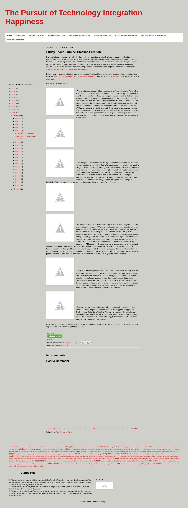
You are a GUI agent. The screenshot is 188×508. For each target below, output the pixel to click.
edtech (170, 449)
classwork (172, 447)
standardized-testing (64, 461)
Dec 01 (18, 185)
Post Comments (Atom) (64, 432)
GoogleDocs (34, 454)
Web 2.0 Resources (15, 40)
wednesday (158, 464)
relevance (84, 458)
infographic (99, 454)
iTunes (132, 454)
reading (67, 458)
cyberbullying (98, 449)
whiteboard (175, 464)
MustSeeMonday (78, 456)
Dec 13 (18, 154)
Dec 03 (18, 179)
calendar (141, 447)
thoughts (163, 461)
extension (66, 451)
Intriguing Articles (36, 35)
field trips (91, 451)
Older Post (134, 428)
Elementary (43, 451)
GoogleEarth (42, 454)
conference (51, 449)
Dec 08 (18, 170)
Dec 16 (18, 145)
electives (37, 451)
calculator (136, 447)
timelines (59, 345)
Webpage (144, 464)
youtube (41, 466)
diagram (104, 449)
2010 (14, 110)
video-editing (87, 464)
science (116, 458)
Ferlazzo (85, 451)
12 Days (22, 447)
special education (52, 461)
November (17, 189)
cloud (177, 447)
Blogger (103, 502)
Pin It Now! (50, 333)
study (102, 461)
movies (58, 456)
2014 (14, 98)
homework (83, 454)
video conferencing (68, 464)
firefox (119, 451)
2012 (14, 104)
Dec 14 (18, 151)
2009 (14, 113)
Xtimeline (49, 69)
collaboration (23, 449)
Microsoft (23, 456)
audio (85, 447)
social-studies (40, 461)
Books (116, 447)
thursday (170, 461)
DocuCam (143, 449)
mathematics (14, 456)
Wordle (31, 466)
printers (23, 458)
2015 (14, 94)
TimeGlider (72, 69)
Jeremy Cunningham (87, 76)
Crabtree (74, 449)
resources (102, 459)
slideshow (155, 458)
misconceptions (38, 456)
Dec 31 (18, 118)
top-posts (41, 464)
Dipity (56, 69)
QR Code (58, 458)
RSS (111, 458)
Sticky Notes (78, 461)
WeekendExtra (166, 464)
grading (56, 454)
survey (107, 461)
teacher (117, 461)
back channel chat (93, 447)
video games (79, 464)
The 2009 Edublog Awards (24, 133)
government (50, 454)
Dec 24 (18, 124)
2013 (14, 101)
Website (150, 464)
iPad (118, 454)
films (110, 451)
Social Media (174, 459)
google (12, 454)
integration (107, 454)
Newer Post (51, 428)
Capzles (84, 69)
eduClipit (50, 339)
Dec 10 (18, 164)
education (18, 451)
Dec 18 (18, 131)
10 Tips (16, 447)
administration (32, 447)
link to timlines (113, 76)
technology (144, 461)
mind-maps (29, 456)
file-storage (104, 451)
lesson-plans (152, 454)
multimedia (64, 456)
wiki (15, 466)
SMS (167, 458)
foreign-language (137, 451)
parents (113, 456)
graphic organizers (69, 454)
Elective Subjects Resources (153, 35)
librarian (158, 454)
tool (33, 464)
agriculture (59, 447)
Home (9, 35)
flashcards (125, 451)
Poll (141, 456)
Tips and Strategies (14, 464)
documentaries (151, 449)
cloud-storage (13, 449)
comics (36, 449)
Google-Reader (20, 454)
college (32, 449)
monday (53, 456)
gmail (177, 451)
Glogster (172, 451)
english (51, 451)
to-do (22, 464)
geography (165, 451)
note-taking (91, 456)
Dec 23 (18, 127)
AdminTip (40, 447)
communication (43, 449)
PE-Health (120, 456)
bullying (125, 447)
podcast (137, 456)
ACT (26, 447)
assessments (79, 447)
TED (150, 461)
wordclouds (25, 466)
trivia (45, 464)
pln (133, 456)
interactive (114, 454)
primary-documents (14, 458)
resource (96, 459)
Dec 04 (18, 176)
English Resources (56, 35)
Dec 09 (18, 167)
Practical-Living (161, 456)
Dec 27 (18, 121)
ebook (158, 449)
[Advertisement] (94, 423)
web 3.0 (128, 464)
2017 (14, 88)
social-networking (28, 461)
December (17, 116)
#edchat (11, 447)
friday (156, 451)
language (140, 454)
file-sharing (97, 451)
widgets (11, 466)
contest (57, 449)
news (86, 456)
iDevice (93, 454)
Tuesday (50, 464)
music (69, 456)
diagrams (110, 449)
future (160, 451)
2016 (14, 91)
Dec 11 (18, 161)
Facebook (73, 451)
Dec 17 (18, 142)
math (177, 454)
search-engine (143, 459)
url (61, 464)
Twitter (56, 464)
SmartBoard (162, 458)
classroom (165, 447)
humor (89, 454)
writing (36, 466)
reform (79, 458)
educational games (28, 451)
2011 (14, 107)
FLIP (130, 451)
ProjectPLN (45, 458)
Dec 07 (18, 173)
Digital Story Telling (132, 449)
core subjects (65, 449)
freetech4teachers (148, 451)
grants (60, 454)
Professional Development (33, 458)
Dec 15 (18, 148)
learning (146, 454)
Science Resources (102, 35)
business (130, 447)
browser (120, 447)
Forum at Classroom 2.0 (65, 76)
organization (107, 456)
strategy (90, 461)
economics (163, 449)
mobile (47, 456)
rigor (108, 458)
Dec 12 (18, 157)
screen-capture (124, 458)
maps (167, 454)
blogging (106, 447)
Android (65, 447)
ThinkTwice (156, 461)
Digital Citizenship (119, 449)
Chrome (156, 447)
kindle (136, 454)
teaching (130, 461)
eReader (57, 451)
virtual (100, 464)
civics (160, 447)
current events (82, 449)
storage (85, 461)
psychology (52, 458)
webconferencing (136, 464)
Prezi (92, 74)
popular (145, 456)
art (73, 447)
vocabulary (105, 464)
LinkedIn (163, 454)
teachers (123, 461)
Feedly (79, 451)
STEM (72, 461)
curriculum (90, 449)
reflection (73, 459)
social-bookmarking (16, 461)
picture (130, 456)
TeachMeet (136, 461)
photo (125, 456)
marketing (172, 454)
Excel (61, 451)
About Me (20, 35)
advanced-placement (50, 447)
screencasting (133, 458)
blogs (111, 447)
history (77, 454)
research (89, 458)
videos (95, 464)
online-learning (100, 456)
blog (101, 447)
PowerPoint (152, 456)
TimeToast (63, 69)
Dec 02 (18, 182)
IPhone (123, 454)
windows (19, 466)
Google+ (28, 454)
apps (70, 447)
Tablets (111, 461)
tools (36, 464)
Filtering (115, 451)
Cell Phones (149, 447)
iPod (127, 454)
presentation (170, 456)
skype (150, 458)
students (97, 461)
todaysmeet (27, 464)
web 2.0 (65, 345)
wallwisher (112, 464)
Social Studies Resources (126, 35)
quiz (63, 458)
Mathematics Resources (79, 35)
